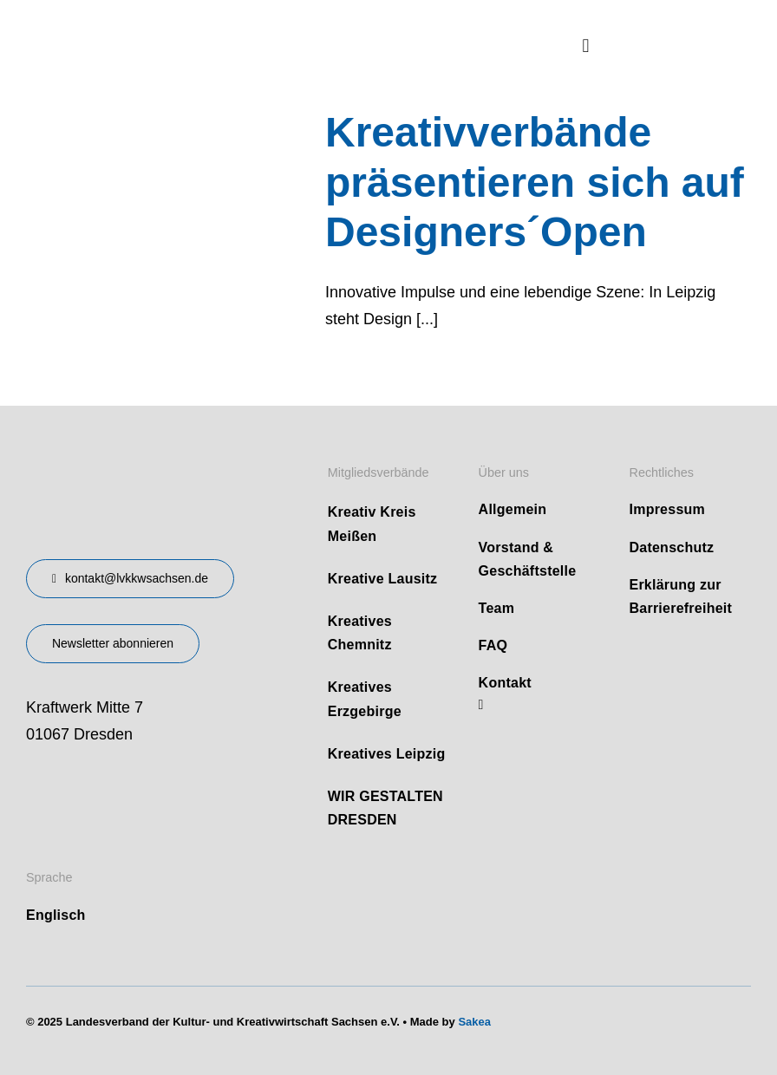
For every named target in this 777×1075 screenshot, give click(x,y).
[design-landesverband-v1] (128, 457)
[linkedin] (481, 705)
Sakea (474, 1021)
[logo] (156, 25)
